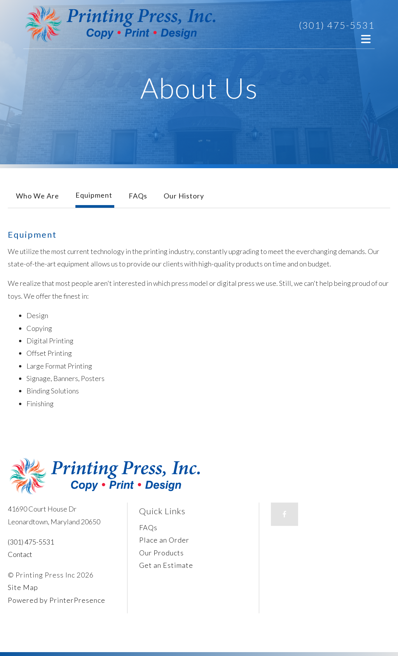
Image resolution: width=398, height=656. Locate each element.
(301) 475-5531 (337, 25)
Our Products (161, 552)
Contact (20, 554)
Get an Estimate (166, 565)
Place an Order (164, 540)
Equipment (93, 195)
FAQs (138, 195)
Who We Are (37, 195)
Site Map (23, 587)
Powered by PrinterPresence (56, 600)
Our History (184, 195)
